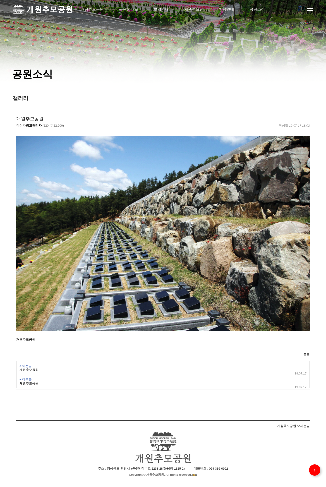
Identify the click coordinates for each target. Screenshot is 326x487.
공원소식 (257, 9)
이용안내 (226, 9)
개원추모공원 (92, 9)
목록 (306, 354)
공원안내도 (128, 9)
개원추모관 (194, 9)
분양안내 (161, 9)
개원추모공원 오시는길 (293, 426)
